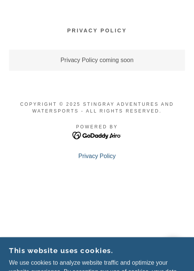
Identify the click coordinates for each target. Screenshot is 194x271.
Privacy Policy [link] (97, 156)
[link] (97, 135)
